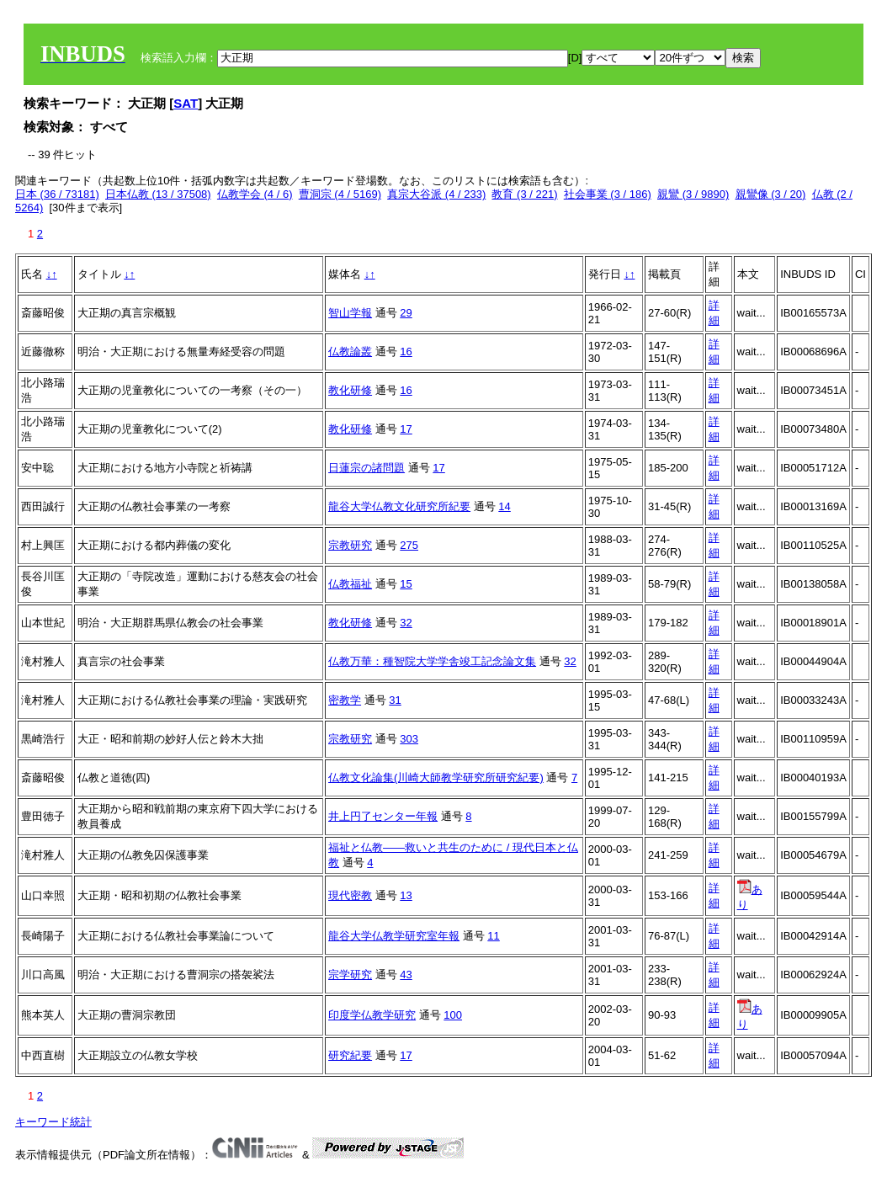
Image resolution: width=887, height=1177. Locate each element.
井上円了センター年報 (383, 816)
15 (406, 584)
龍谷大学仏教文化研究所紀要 (399, 506)
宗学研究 (350, 974)
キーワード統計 (53, 1122)
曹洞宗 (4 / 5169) (340, 194)
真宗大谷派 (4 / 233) (436, 194)
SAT (185, 103)
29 (406, 312)
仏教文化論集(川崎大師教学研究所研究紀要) (436, 777)
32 (406, 622)
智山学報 (350, 312)
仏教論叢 (350, 351)
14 (504, 506)
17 (406, 429)
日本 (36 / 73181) (57, 194)
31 (395, 700)
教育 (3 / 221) (524, 194)
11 (493, 935)
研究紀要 (350, 1055)
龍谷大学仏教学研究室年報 (393, 935)
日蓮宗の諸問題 (366, 467)
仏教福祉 (350, 584)
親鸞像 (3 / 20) (771, 194)
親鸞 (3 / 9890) (693, 194)
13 (406, 895)
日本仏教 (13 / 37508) (158, 194)
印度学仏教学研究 (372, 1015)
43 (406, 974)
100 (453, 1015)
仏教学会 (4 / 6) (255, 194)
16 (406, 351)
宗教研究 (350, 545)
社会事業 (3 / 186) (607, 194)
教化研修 (350, 390)
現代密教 (350, 895)
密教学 (344, 700)
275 (409, 545)
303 (409, 738)
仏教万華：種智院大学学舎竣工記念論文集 (432, 661)
